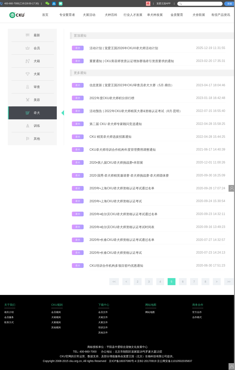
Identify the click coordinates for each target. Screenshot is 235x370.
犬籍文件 (103, 317)
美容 (32, 100)
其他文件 (103, 332)
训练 (32, 125)
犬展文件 (103, 322)
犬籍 (32, 61)
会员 (32, 48)
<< (114, 281)
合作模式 (197, 317)
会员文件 (103, 312)
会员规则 (56, 312)
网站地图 (150, 312)
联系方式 (9, 322)
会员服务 (9, 317)
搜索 (229, 3)
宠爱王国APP (163, 3)
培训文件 (103, 327)
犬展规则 (56, 322)
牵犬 (32, 113)
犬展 (32, 74)
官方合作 (197, 312)
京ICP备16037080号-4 (122, 361)
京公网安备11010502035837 (174, 361)
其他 (32, 138)
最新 (32, 35)
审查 (32, 87)
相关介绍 (9, 312)
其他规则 (56, 327)
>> (228, 281)
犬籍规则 (56, 317)
